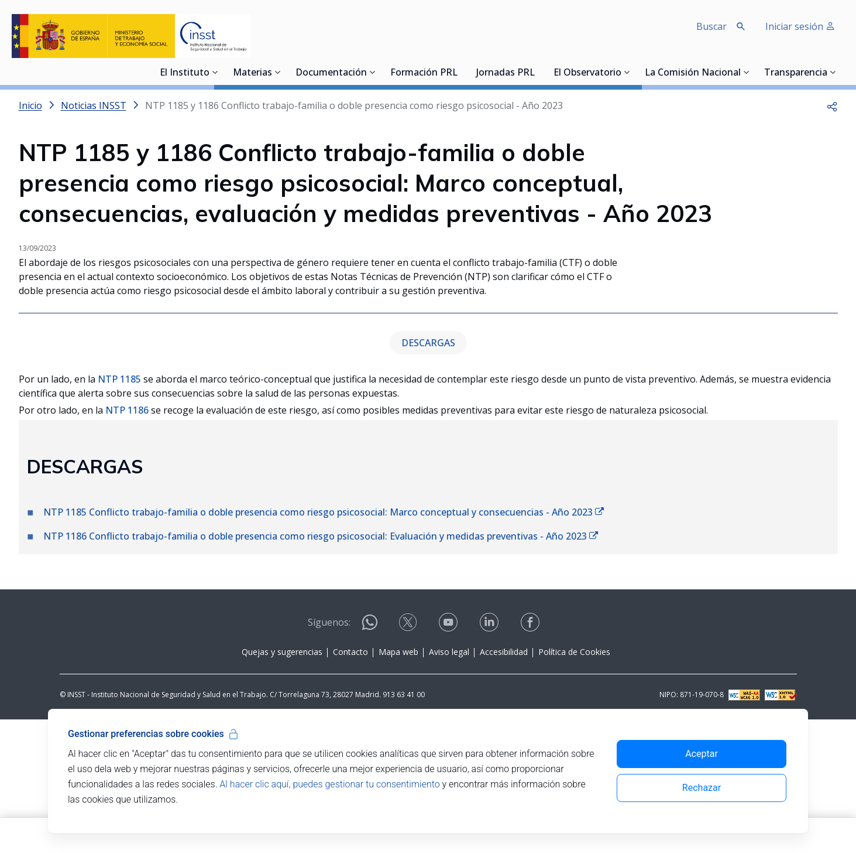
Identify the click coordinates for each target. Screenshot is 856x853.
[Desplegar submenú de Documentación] (373, 72)
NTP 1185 (119, 512)
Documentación (331, 73)
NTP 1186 (127, 543)
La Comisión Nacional (693, 73)
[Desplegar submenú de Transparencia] (833, 72)
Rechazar (701, 787)
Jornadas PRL (505, 73)
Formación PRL (424, 73)
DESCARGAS (428, 476)
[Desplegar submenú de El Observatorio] (627, 72)
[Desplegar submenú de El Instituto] (215, 72)
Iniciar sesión (800, 26)
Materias (252, 73)
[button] (832, 105)
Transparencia (795, 73)
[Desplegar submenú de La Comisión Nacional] (746, 72)
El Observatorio (587, 73)
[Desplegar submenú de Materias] (278, 72)
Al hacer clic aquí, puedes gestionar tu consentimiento (329, 784)
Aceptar (701, 753)
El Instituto (184, 73)
